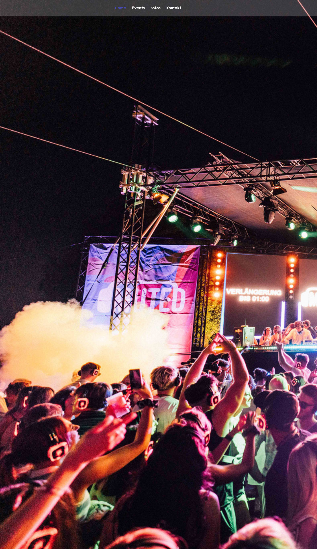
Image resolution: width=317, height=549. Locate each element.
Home (120, 8)
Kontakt (173, 8)
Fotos (155, 8)
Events (138, 8)
